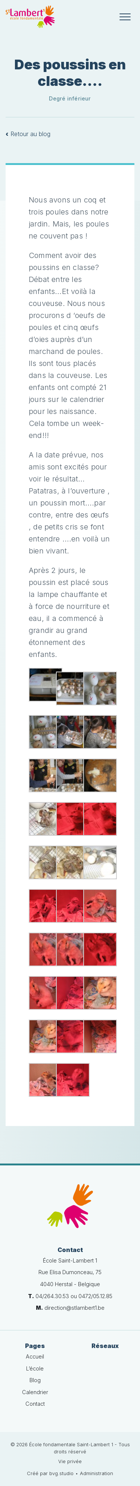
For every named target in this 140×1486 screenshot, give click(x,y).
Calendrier (35, 1392)
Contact (35, 1404)
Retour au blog (28, 134)
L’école (35, 1368)
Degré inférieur (70, 98)
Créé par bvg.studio (50, 1473)
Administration (96, 1473)
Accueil (35, 1356)
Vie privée (70, 1461)
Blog (35, 1380)
